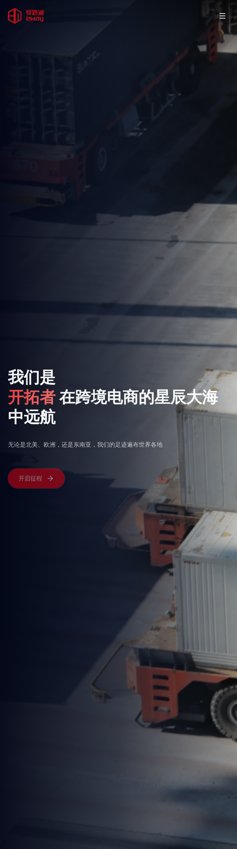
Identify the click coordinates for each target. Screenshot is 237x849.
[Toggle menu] (222, 15)
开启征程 (36, 479)
